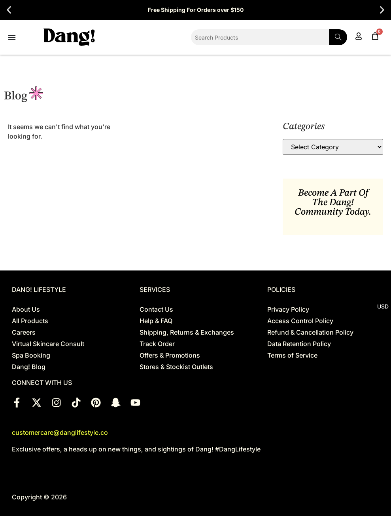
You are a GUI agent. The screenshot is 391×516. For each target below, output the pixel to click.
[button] (9, 10)
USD (383, 306)
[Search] (338, 37)
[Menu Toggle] (12, 37)
